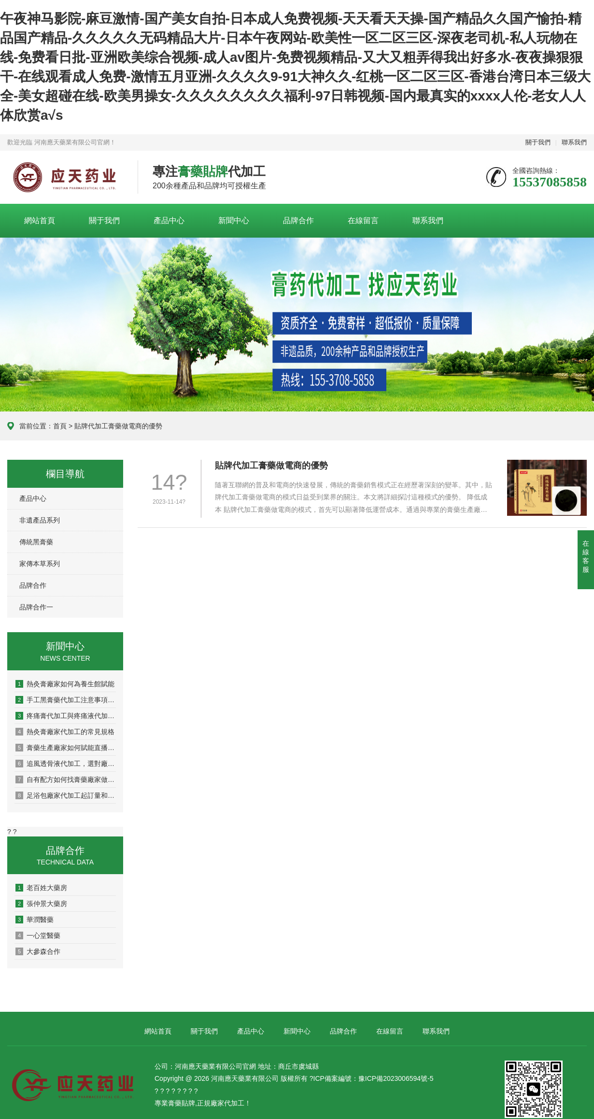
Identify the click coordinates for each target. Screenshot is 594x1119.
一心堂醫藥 (37, 935)
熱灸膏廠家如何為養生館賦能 (64, 684)
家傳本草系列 (39, 563)
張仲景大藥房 (41, 903)
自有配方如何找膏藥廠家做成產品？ (65, 779)
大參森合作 (37, 951)
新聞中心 (233, 220)
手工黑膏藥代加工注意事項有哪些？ (65, 700)
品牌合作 (298, 220)
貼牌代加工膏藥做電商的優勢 (271, 465)
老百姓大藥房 (41, 888)
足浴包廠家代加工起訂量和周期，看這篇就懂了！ (65, 795)
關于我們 (538, 142)
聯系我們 (574, 142)
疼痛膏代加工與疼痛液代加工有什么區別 (65, 716)
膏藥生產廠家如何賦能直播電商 (65, 747)
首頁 (60, 426)
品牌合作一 (36, 607)
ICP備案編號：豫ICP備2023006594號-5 (373, 1078)
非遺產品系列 (39, 520)
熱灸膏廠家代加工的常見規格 (64, 732)
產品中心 (169, 220)
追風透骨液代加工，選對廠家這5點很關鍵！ (65, 763)
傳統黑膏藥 (36, 542)
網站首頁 (39, 220)
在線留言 (363, 220)
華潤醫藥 (34, 919)
